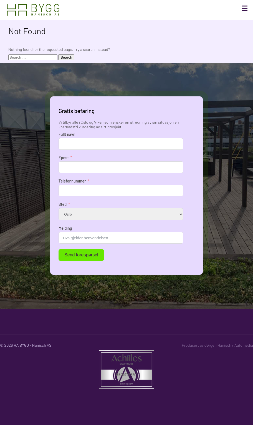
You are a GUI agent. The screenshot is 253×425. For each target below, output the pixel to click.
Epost (64, 157)
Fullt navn (67, 134)
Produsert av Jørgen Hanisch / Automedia (217, 345)
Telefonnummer (72, 181)
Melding (65, 228)
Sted (63, 204)
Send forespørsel (81, 254)
